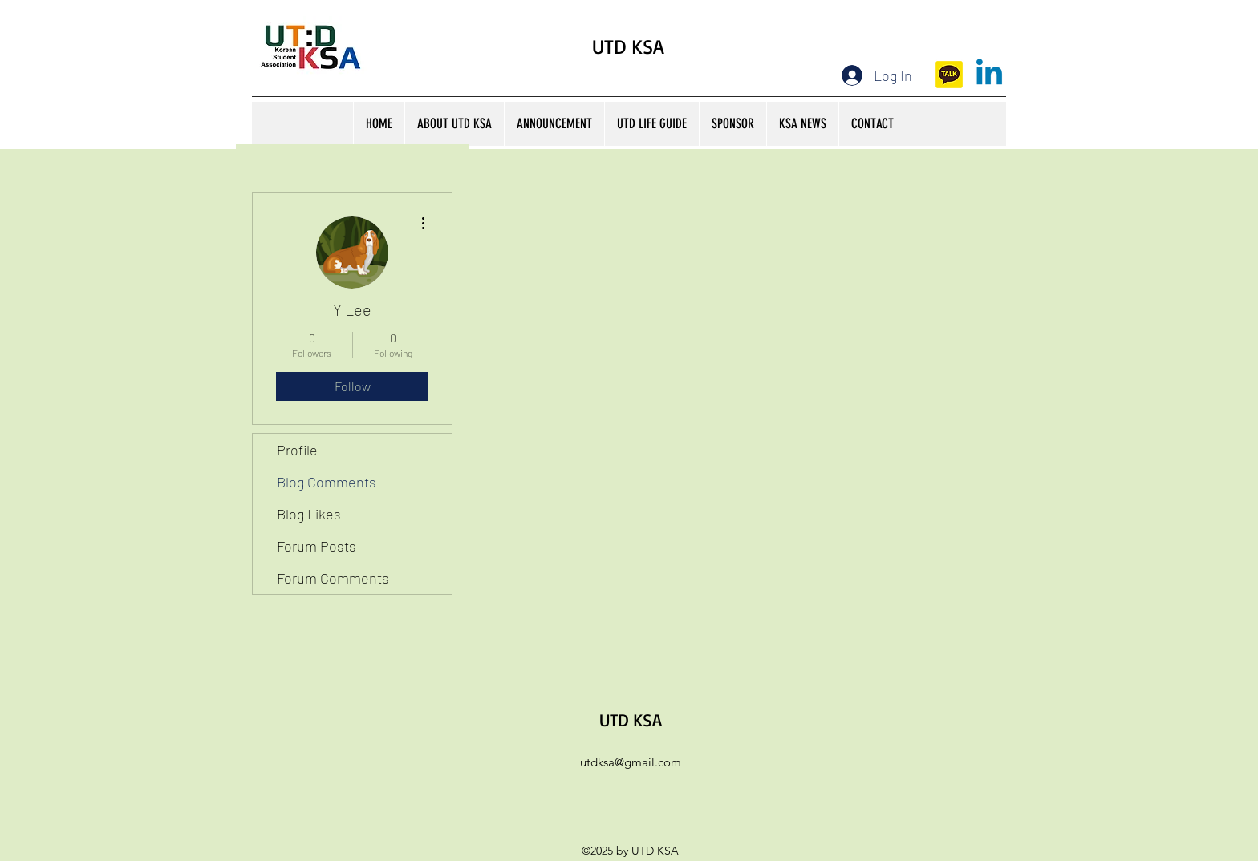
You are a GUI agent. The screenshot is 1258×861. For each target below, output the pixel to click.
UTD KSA (628, 46)
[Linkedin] (989, 75)
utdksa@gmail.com (630, 762)
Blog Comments (326, 482)
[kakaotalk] (949, 75)
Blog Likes (309, 514)
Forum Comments (333, 578)
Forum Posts (316, 546)
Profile (297, 450)
